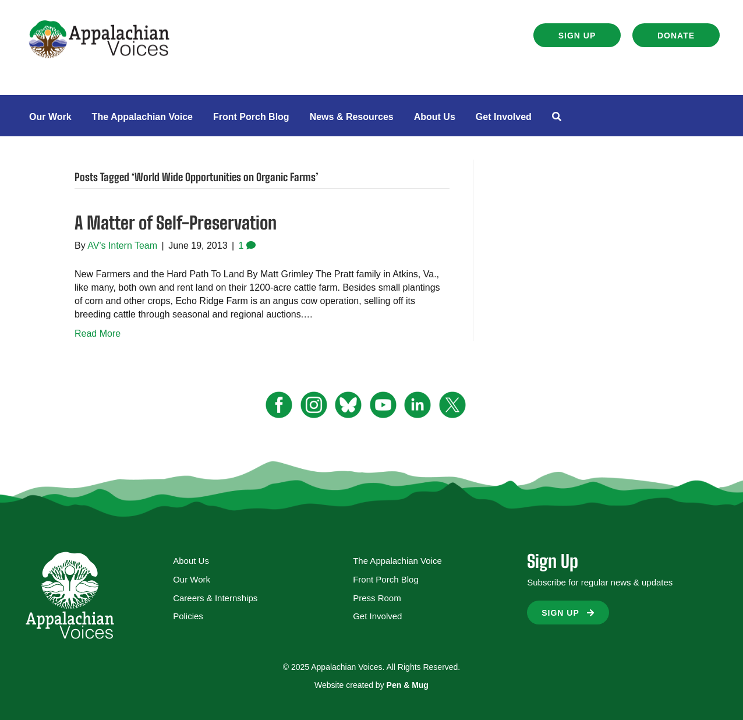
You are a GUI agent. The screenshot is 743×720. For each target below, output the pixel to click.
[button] (577, 35)
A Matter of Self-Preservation (176, 222)
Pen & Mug (408, 685)
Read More (98, 333)
